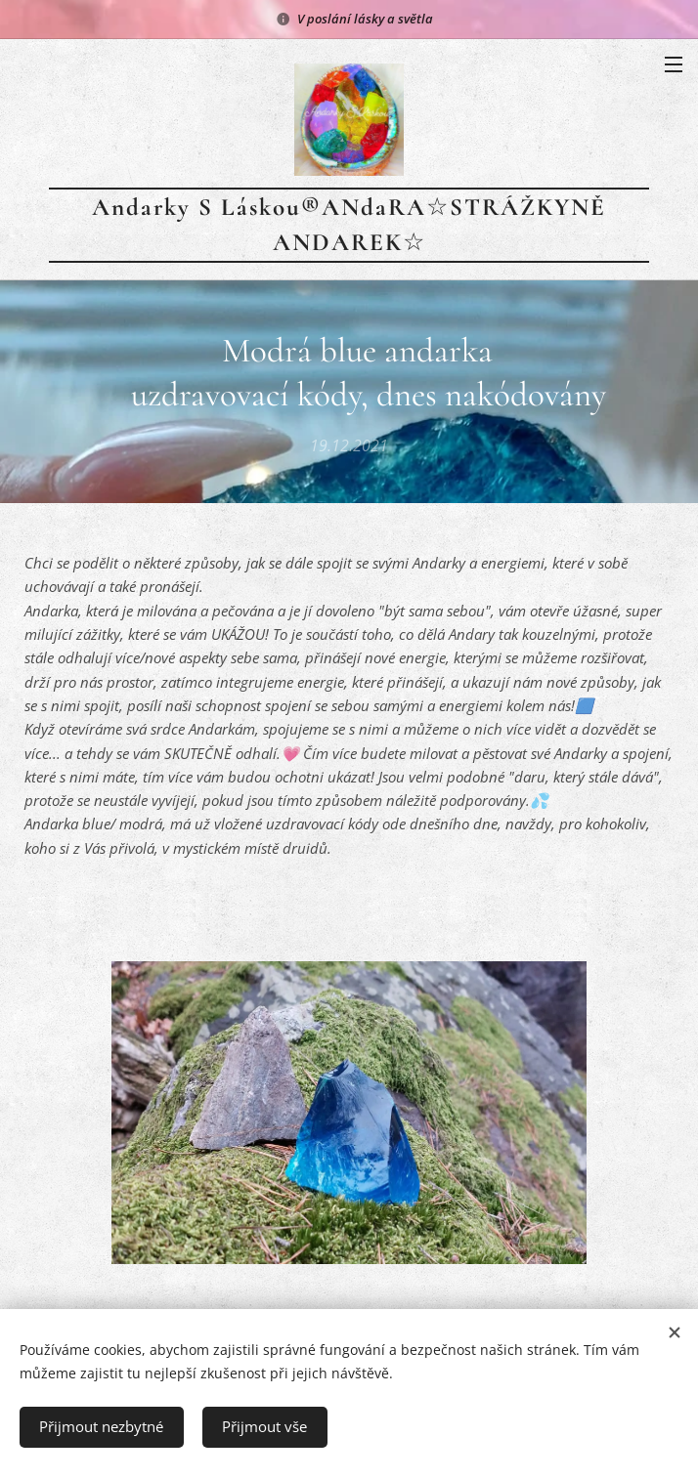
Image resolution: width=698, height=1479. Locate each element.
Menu (673, 64)
